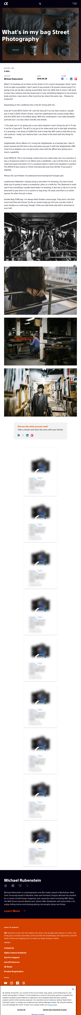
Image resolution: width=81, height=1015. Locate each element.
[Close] (73, 998)
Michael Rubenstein (13, 79)
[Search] (40, 4)
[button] (74, 3)
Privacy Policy (52, 1013)
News (8, 966)
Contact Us (9, 948)
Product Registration (13, 971)
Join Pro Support (12, 957)
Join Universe (12, 962)
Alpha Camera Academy (15, 952)
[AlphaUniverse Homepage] (6, 4)
